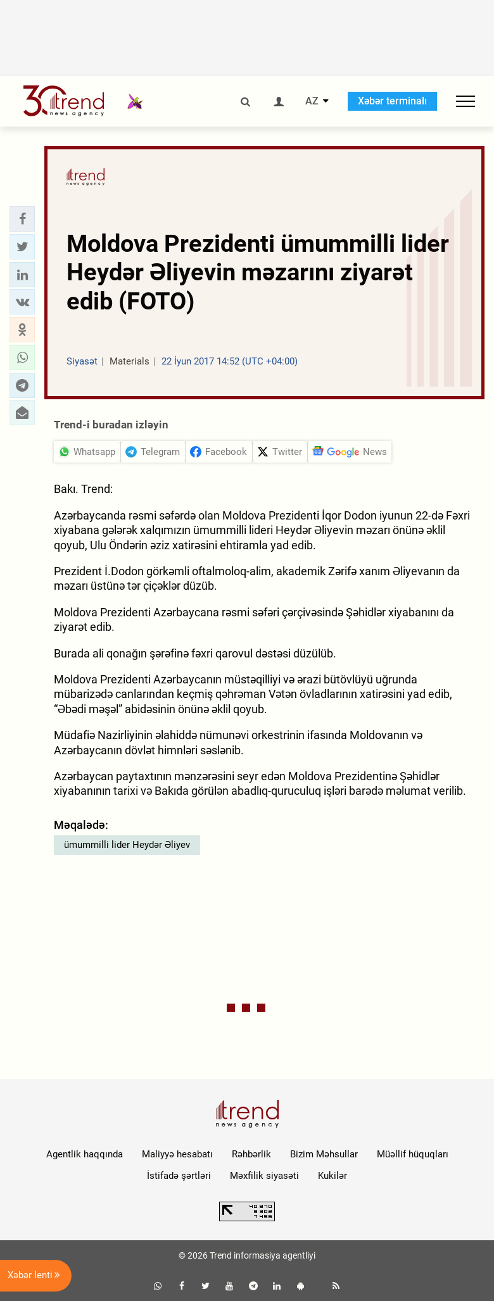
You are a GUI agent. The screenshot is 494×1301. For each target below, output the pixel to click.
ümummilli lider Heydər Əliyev (127, 844)
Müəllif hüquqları (412, 1154)
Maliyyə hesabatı (177, 1154)
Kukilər (332, 1175)
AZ (312, 101)
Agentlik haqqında (84, 1154)
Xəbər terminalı (392, 101)
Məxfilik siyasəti (264, 1175)
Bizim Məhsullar (324, 1154)
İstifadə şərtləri (179, 1175)
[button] (22, 219)
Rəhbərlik (251, 1154)
